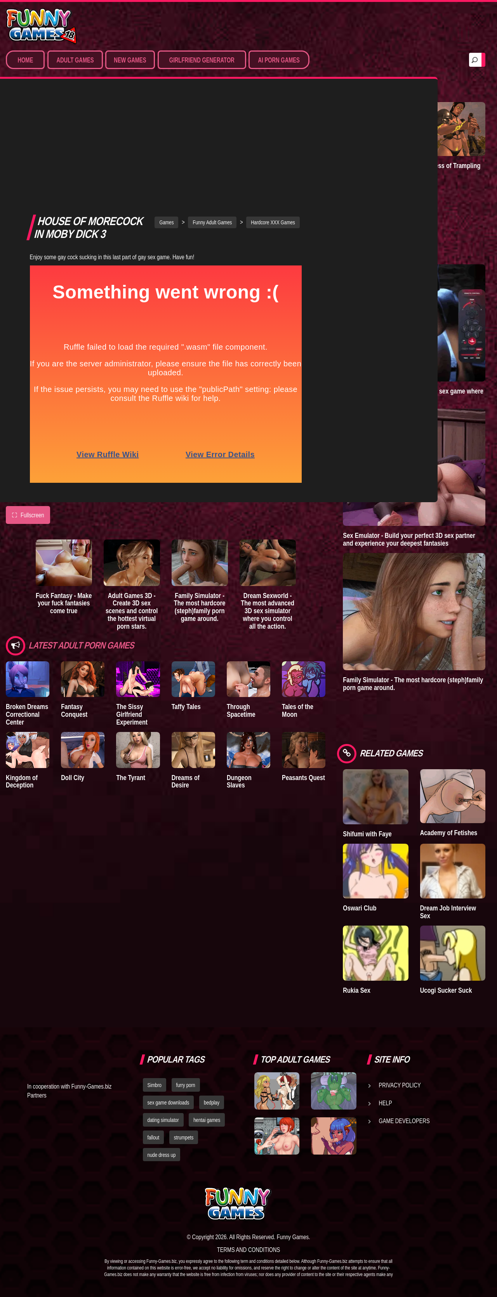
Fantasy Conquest (74, 599)
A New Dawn (360, 239)
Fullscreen (28, 403)
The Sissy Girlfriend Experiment (131, 602)
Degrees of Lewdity (369, 165)
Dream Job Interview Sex (448, 912)
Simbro (155, 1085)
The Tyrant (130, 665)
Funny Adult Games (212, 110)
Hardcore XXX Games (273, 110)
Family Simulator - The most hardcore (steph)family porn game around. (200, 494)
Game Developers (404, 1120)
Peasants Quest (303, 665)
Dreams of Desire (186, 669)
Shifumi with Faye (367, 834)
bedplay (211, 1102)
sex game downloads (168, 1102)
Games (166, 110)
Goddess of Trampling (450, 165)
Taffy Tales (186, 595)
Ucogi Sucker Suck (446, 990)
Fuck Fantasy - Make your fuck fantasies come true (64, 491)
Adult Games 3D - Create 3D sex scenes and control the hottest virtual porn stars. (132, 498)
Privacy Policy (400, 1085)
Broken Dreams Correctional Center (27, 602)
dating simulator (163, 1120)
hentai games (206, 1120)
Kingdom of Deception (22, 669)
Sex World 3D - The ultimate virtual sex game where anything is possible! (413, 395)
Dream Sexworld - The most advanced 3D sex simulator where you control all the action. (267, 498)
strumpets (183, 1137)
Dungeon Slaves (239, 669)
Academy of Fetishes (449, 833)
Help (385, 1102)
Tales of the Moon (297, 599)
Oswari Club (359, 908)
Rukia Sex (356, 990)
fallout (154, 1137)
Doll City (72, 665)
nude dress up (162, 1155)
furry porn (185, 1085)
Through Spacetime (241, 599)
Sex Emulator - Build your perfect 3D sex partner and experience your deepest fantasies (409, 539)
